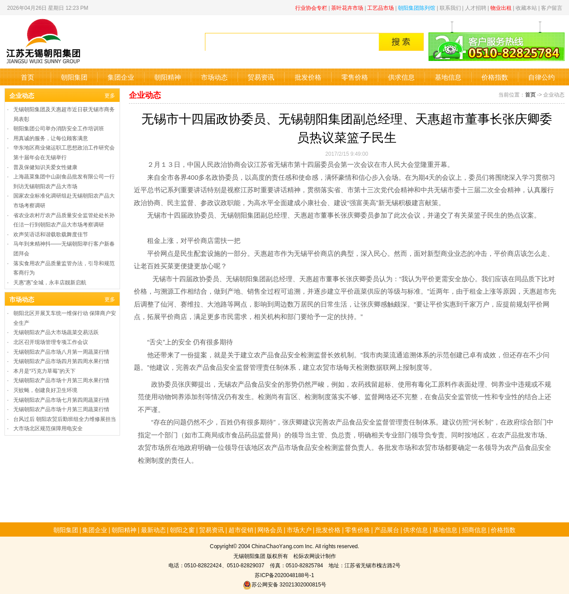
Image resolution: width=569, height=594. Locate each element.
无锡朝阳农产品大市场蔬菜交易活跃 (56, 331)
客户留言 (551, 7)
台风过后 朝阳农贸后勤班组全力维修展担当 (64, 418)
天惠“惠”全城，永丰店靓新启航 (49, 282)
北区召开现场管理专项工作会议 (50, 341)
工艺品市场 (380, 7)
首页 (27, 76)
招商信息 (474, 529)
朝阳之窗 (182, 529)
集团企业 (121, 76)
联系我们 (450, 7)
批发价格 (308, 76)
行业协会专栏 (311, 7)
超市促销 (240, 529)
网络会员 (269, 529)
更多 (109, 95)
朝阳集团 (74, 76)
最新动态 (153, 529)
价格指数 (494, 76)
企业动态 (21, 95)
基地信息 (448, 76)
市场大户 (299, 529)
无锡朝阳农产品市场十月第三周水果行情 (61, 380)
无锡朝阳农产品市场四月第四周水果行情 (61, 360)
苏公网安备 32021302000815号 (284, 584)
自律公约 (541, 76)
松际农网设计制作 (314, 555)
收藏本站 (526, 7)
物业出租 (501, 7)
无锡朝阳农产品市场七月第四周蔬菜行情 (61, 399)
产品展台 (386, 529)
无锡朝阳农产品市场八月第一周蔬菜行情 (61, 351)
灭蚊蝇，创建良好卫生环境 (45, 389)
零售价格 (354, 76)
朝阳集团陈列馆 (416, 7)
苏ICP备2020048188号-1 (284, 574)
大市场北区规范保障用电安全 (48, 428)
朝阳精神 (167, 76)
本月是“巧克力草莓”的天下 (44, 370)
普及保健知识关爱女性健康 (45, 166)
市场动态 (214, 76)
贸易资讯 (261, 76)
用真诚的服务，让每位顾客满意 (50, 137)
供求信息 (401, 76)
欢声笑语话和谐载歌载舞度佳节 (50, 234)
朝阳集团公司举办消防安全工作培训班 (58, 128)
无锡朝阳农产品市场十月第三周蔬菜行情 (61, 408)
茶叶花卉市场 (347, 7)
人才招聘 (475, 7)
